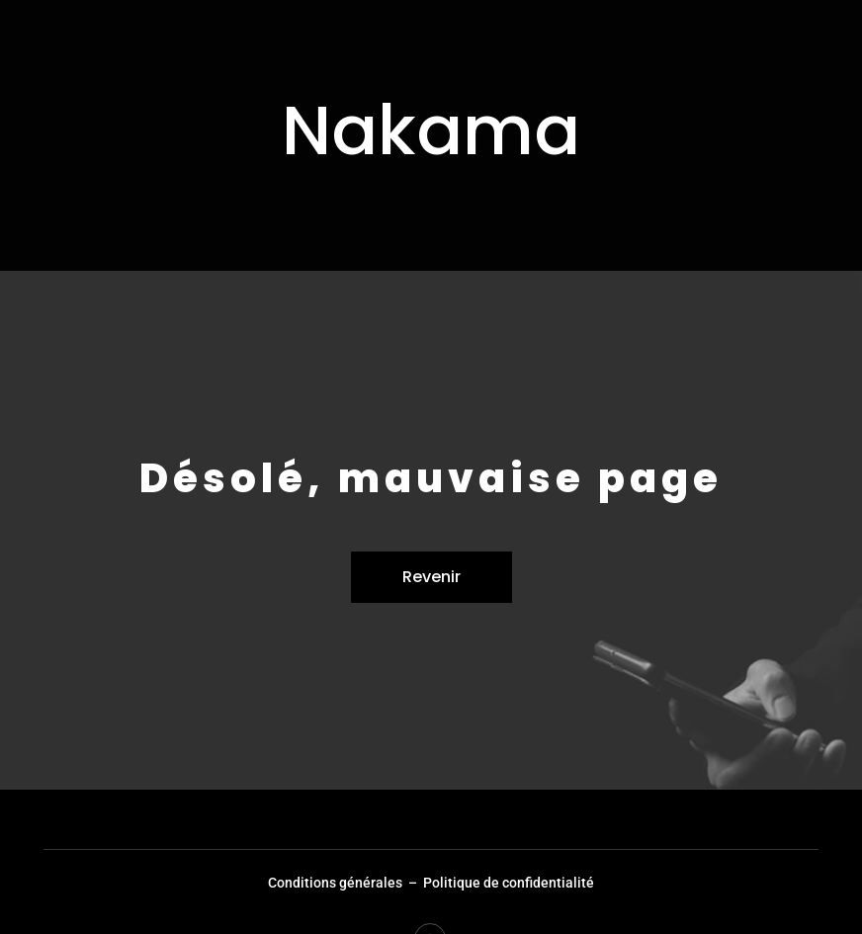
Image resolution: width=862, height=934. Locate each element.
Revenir (431, 576)
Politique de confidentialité (508, 883)
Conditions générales (335, 883)
